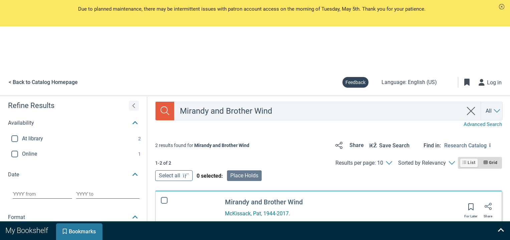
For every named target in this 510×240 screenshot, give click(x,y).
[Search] (165, 111)
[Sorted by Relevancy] (426, 163)
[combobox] (319, 111)
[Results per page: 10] (363, 163)
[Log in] (490, 82)
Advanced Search (483, 124)
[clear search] (471, 111)
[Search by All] (493, 111)
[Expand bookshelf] (500, 230)
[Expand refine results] (134, 106)
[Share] (348, 145)
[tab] (27, 230)
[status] (202, 145)
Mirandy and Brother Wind (264, 202)
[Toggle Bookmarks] (467, 82)
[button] (501, 6)
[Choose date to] (108, 194)
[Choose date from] (42, 194)
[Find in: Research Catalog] (473, 145)
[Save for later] (471, 209)
